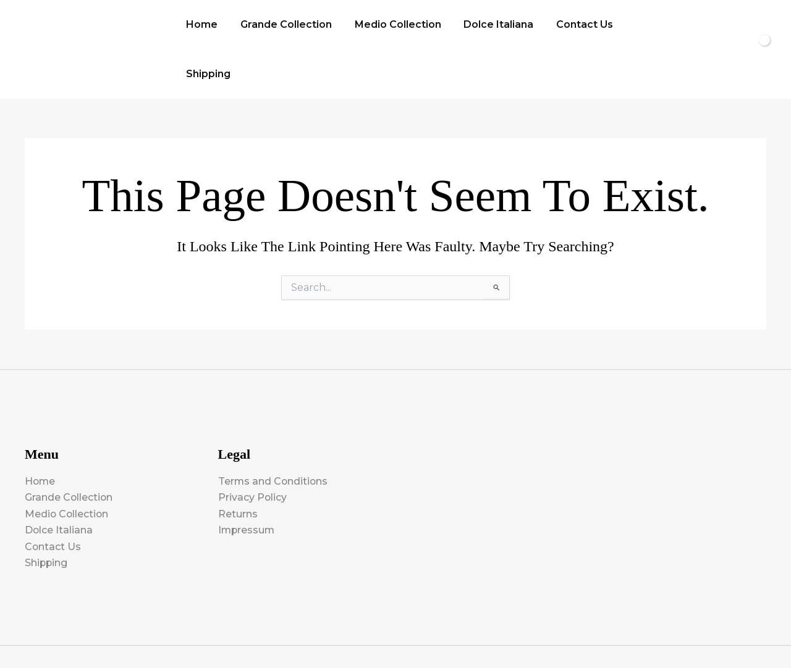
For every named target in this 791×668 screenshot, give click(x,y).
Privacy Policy (252, 453)
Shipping (642, 27)
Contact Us (571, 27)
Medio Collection (390, 27)
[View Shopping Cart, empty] (738, 27)
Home (200, 27)
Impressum (247, 485)
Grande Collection (282, 27)
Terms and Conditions (273, 437)
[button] (693, 27)
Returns (238, 469)
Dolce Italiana (488, 27)
